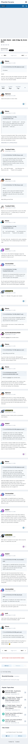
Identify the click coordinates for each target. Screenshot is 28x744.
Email (8, 735)
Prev (5, 55)
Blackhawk (5, 48)
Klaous (18, 155)
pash (18, 632)
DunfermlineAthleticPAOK (9, 374)
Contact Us (11, 741)
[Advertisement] (14, 23)
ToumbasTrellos (7, 118)
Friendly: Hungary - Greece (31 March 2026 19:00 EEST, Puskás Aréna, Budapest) (13, 707)
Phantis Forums (7, 2)
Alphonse (19, 66)
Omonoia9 (7, 716)
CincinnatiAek (20, 559)
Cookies (17, 741)
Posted (10, 63)
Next (23, 55)
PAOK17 (19, 314)
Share (7, 666)
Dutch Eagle (8, 702)
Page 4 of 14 (14, 55)
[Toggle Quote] (3, 66)
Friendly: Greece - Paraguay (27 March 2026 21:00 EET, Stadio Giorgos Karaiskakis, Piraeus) (14, 699)
